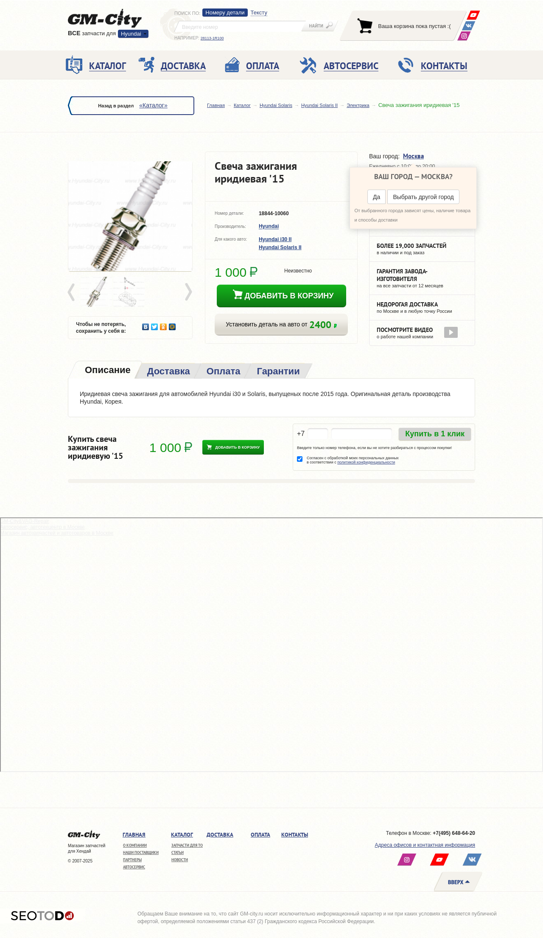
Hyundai (131, 34)
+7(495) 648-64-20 (454, 833)
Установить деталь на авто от (281, 324)
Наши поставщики (141, 852)
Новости (179, 859)
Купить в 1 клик (435, 434)
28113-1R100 (212, 38)
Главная (216, 105)
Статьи (177, 852)
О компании (135, 845)
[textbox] (240, 26)
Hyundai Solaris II (319, 105)
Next (188, 292)
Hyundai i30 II (275, 239)
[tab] (106, 371)
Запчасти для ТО (187, 845)
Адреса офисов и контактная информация (425, 845)
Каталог (242, 105)
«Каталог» (153, 105)
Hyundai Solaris (276, 105)
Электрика (358, 105)
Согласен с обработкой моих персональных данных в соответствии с (353, 460)
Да (376, 197)
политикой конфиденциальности (366, 462)
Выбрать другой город (423, 197)
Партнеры (132, 859)
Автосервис (134, 867)
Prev (72, 292)
